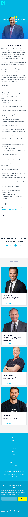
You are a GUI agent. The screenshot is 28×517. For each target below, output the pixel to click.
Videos (14, 440)
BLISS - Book (14, 465)
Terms (23, 479)
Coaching (14, 451)
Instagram (9, 209)
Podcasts (14, 437)
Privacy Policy (17, 479)
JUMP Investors (14, 462)
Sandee (3, 204)
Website (3, 209)
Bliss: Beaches (9, 204)
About (14, 448)
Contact (14, 454)
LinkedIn (14, 209)
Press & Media (14, 443)
